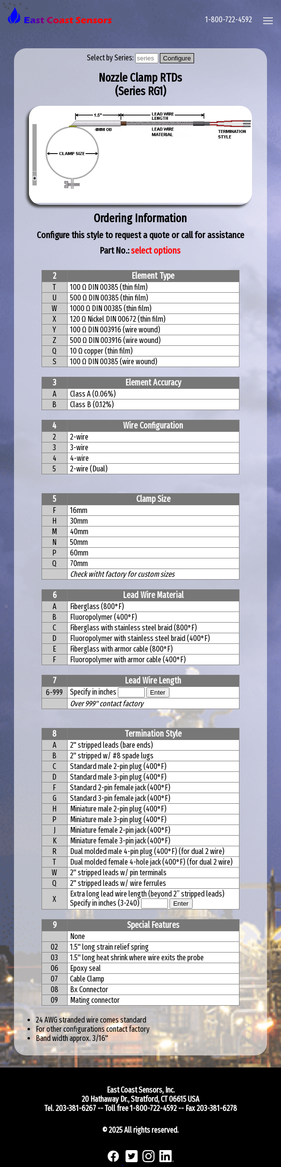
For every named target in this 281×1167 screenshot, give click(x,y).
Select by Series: (111, 57)
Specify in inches (93, 692)
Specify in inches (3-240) (105, 903)
